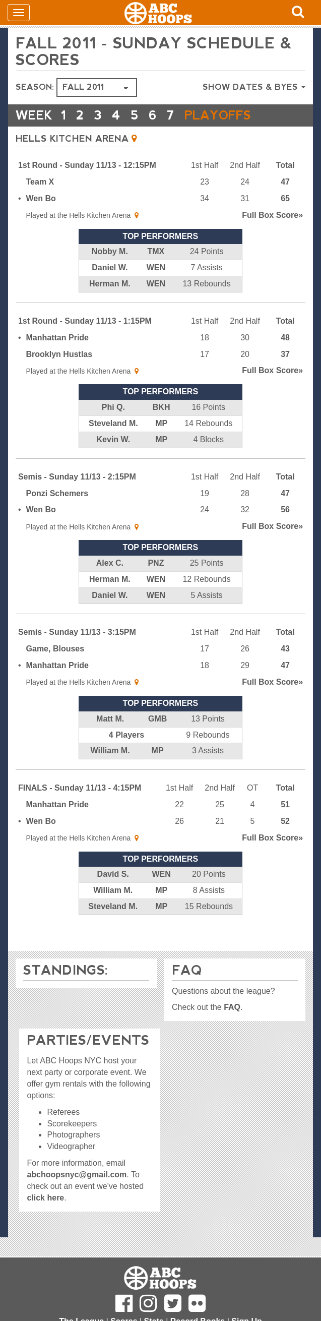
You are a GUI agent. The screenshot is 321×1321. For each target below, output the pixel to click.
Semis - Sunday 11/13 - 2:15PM (77, 476)
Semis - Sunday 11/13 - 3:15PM (77, 632)
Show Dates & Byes (254, 87)
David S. (113, 874)
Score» (272, 215)
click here (45, 1197)
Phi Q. (113, 407)
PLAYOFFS (217, 115)
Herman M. (110, 283)
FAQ (232, 1007)
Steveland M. (113, 423)
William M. (110, 750)
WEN (156, 267)
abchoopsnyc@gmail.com (76, 1174)
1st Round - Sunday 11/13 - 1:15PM (85, 321)
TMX (156, 251)
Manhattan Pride (57, 337)
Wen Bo (41, 198)
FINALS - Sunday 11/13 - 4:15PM (80, 788)
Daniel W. (109, 267)
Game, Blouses (55, 648)
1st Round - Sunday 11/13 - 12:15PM (87, 165)
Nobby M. (110, 251)
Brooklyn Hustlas (59, 354)
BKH (161, 407)
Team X (40, 181)
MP (161, 423)
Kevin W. (114, 439)
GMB (157, 718)
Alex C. (109, 563)
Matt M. (110, 718)
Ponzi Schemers (57, 493)
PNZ (156, 563)
